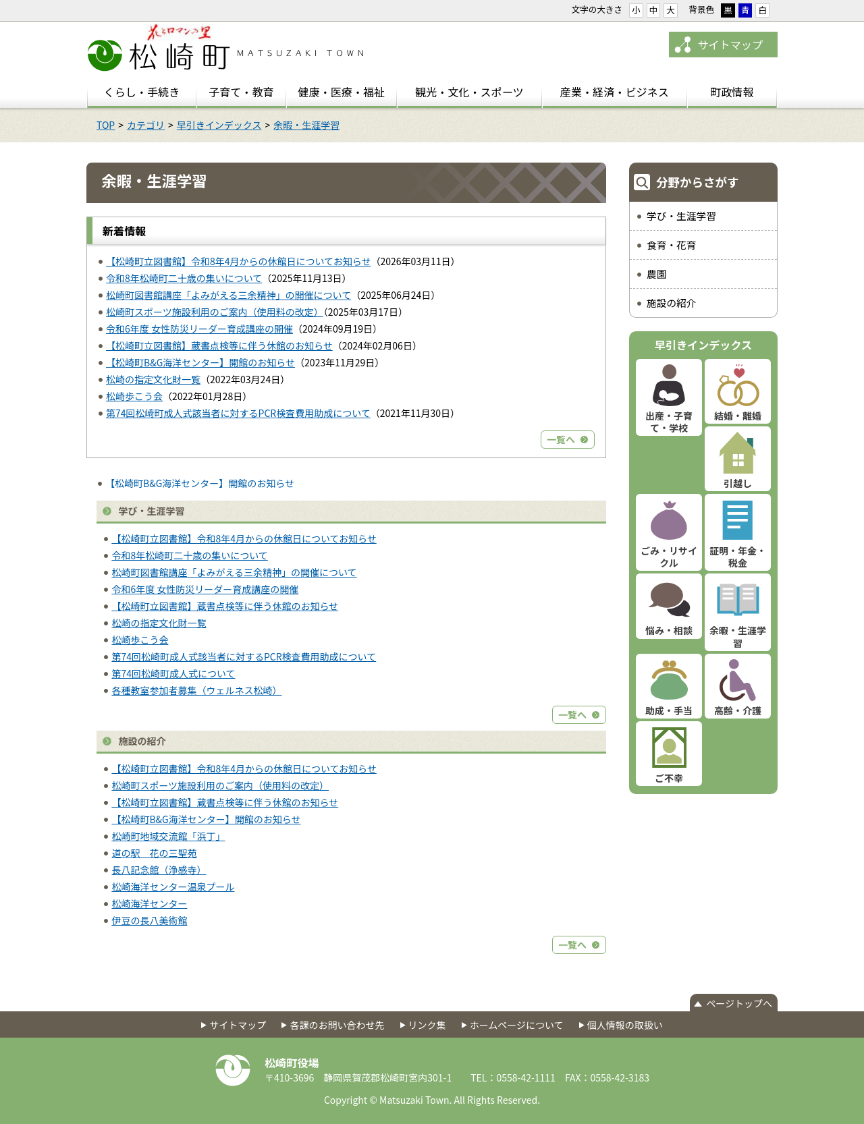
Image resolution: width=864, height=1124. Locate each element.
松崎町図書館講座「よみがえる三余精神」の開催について (228, 295)
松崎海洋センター (149, 903)
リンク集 (427, 1025)
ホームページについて (517, 1025)
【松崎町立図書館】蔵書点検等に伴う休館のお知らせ (219, 345)
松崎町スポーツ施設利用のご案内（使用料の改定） (214, 311)
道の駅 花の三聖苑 (153, 853)
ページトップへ (739, 1003)
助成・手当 (669, 710)
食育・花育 (671, 244)
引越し (738, 483)
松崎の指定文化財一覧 (153, 379)
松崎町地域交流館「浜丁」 (168, 836)
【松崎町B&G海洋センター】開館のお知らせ (200, 362)
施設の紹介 (671, 303)
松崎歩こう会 (134, 396)
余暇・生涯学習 (306, 125)
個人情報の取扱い (625, 1025)
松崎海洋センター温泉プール (172, 886)
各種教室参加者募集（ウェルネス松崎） (196, 690)
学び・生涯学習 (681, 215)
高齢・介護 (737, 710)
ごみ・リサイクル (669, 556)
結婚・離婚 (737, 415)
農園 (656, 273)
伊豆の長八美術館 (149, 920)
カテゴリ (146, 125)
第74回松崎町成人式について (173, 673)
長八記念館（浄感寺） (158, 869)
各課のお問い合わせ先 (337, 1025)
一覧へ (561, 439)
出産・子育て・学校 (669, 421)
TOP (106, 125)
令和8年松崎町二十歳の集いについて (184, 278)
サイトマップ (730, 44)
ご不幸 (669, 778)
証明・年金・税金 (737, 556)
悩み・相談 (669, 630)
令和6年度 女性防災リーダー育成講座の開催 (199, 328)
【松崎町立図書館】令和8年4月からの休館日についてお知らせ (238, 261)
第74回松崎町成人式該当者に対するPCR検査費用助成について (238, 413)
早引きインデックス (219, 125)
